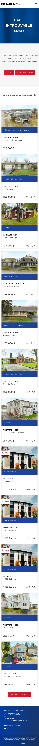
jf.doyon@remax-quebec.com (18, 720)
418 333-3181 (10, 718)
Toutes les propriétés (19, 694)
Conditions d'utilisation (21, 739)
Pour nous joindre (25, 72)
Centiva (23, 743)
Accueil (9, 72)
